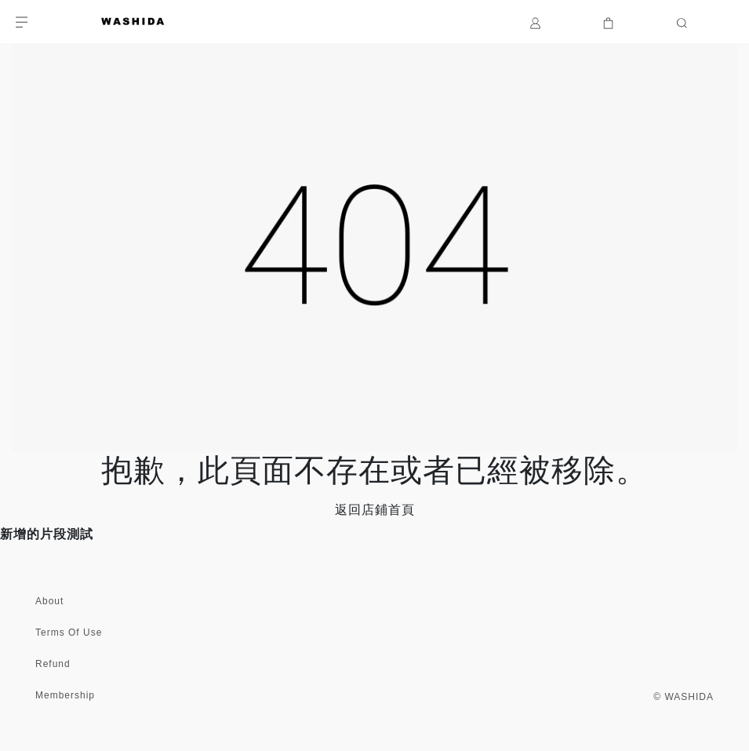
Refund (53, 663)
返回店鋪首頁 (375, 509)
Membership (65, 695)
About (49, 601)
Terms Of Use (68, 632)
